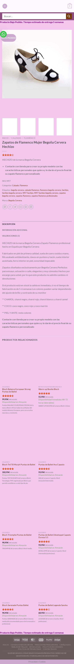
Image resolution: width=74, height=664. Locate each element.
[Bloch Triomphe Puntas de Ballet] (19, 510)
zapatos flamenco (23, 196)
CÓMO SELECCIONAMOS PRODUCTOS (38, 653)
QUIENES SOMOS (15, 653)
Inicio (5, 138)
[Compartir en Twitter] (15, 206)
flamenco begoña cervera (50, 190)
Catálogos (65, 645)
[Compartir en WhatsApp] (4, 206)
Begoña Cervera (15, 200)
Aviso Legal (35, 647)
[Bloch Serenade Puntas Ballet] (19, 580)
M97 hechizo (28, 193)
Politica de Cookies (53, 647)
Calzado (16, 138)
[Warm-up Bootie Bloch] (55, 364)
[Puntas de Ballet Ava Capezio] (55, 440)
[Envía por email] (20, 206)
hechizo (65, 190)
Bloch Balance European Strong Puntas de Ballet (16, 390)
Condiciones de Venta (22, 645)
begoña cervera (17, 190)
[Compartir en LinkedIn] (31, 206)
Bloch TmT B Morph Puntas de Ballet (18, 464)
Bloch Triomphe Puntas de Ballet (16, 535)
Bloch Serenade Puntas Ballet (15, 605)
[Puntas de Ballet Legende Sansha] (55, 580)
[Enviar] (69, 16)
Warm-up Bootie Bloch (48, 389)
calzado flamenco (32, 190)
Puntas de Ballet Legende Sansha (52, 605)
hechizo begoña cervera (12, 193)
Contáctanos (50, 649)
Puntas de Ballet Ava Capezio (51, 464)
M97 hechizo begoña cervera (46, 193)
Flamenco (29, 138)
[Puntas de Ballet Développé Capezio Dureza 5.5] (55, 510)
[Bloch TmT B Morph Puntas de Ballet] (19, 440)
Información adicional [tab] (14, 230)
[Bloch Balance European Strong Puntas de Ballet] (19, 364)
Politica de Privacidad (29, 649)
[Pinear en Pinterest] (25, 206)
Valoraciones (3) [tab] (11, 236)
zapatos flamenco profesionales (44, 196)
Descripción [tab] (8, 224)
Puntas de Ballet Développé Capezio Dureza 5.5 (54, 536)
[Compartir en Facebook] (10, 206)
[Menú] (4, 6)
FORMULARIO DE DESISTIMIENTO (44, 656)
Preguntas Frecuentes (46, 645)
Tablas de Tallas (19, 647)
